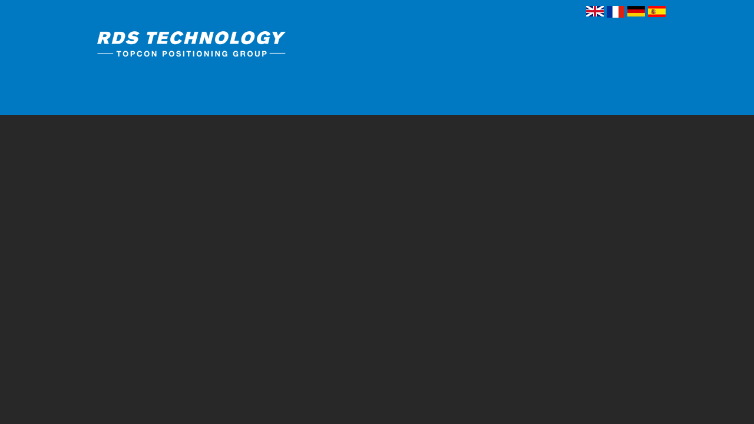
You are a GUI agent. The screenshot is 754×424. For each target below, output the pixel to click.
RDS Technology (215, 46)
